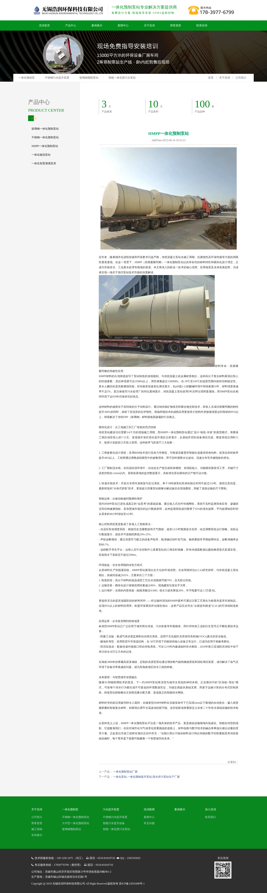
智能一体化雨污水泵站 (122, 77)
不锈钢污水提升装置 (57, 77)
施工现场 (36, 829)
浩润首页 (44, 25)
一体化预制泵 (26, 77)
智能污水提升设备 (114, 823)
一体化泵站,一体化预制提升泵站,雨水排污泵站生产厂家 (146, 776)
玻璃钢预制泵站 (88, 77)
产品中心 (70, 25)
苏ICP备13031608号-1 (132, 883)
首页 (211, 77)
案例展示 (96, 25)
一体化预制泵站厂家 (125, 771)
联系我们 (210, 817)
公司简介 (36, 817)
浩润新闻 (149, 809)
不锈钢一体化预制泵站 (75, 817)
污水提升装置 (111, 809)
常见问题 (149, 823)
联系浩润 (201, 25)
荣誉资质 (175, 25)
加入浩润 (210, 809)
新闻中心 (123, 25)
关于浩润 (149, 25)
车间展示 (36, 835)
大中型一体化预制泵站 (75, 823)
